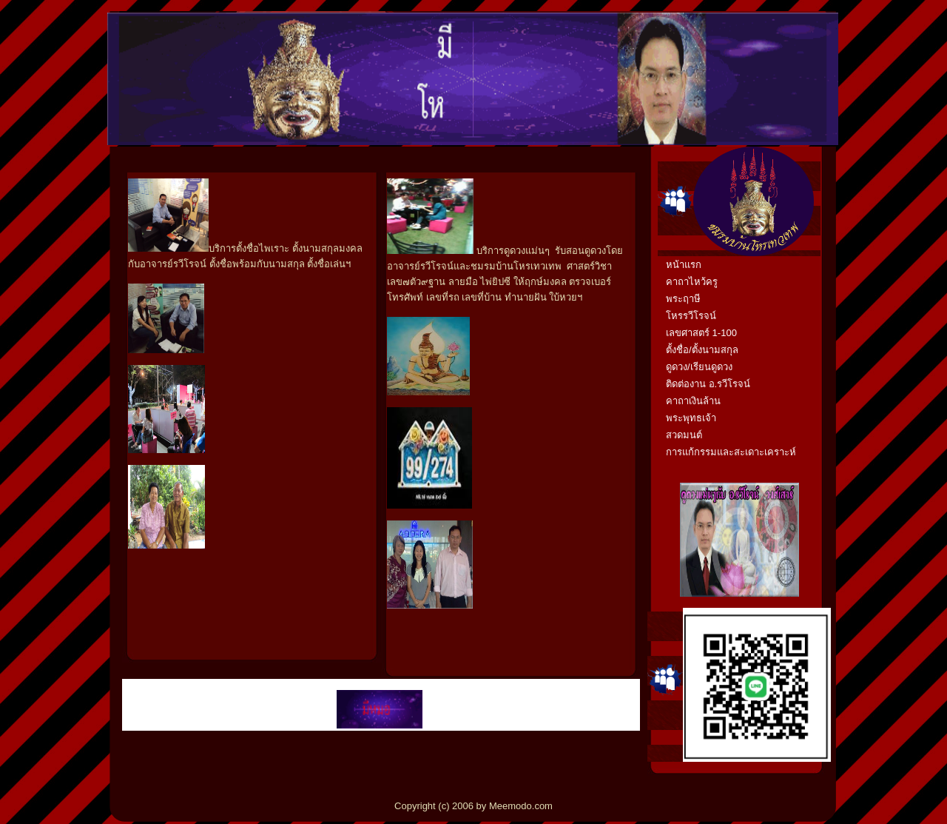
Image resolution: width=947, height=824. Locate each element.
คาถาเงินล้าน (693, 400)
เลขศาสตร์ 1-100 (701, 332)
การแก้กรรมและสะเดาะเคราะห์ (731, 452)
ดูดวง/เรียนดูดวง (699, 366)
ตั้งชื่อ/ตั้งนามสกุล (702, 349)
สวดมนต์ (684, 435)
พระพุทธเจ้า (691, 417)
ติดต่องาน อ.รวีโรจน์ (708, 383)
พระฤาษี (683, 298)
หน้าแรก (683, 264)
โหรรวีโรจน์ (691, 315)
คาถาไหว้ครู (692, 281)
